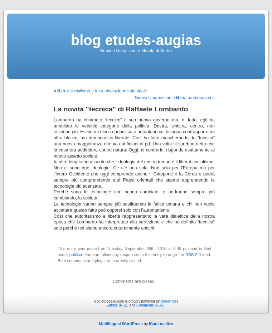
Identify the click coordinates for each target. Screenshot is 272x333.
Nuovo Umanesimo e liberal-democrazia (173, 97)
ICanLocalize (161, 324)
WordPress (169, 301)
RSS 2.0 (193, 254)
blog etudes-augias (136, 40)
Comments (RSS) (150, 305)
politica (75, 254)
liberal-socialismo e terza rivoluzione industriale (102, 90)
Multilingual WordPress (120, 324)
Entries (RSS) (117, 305)
